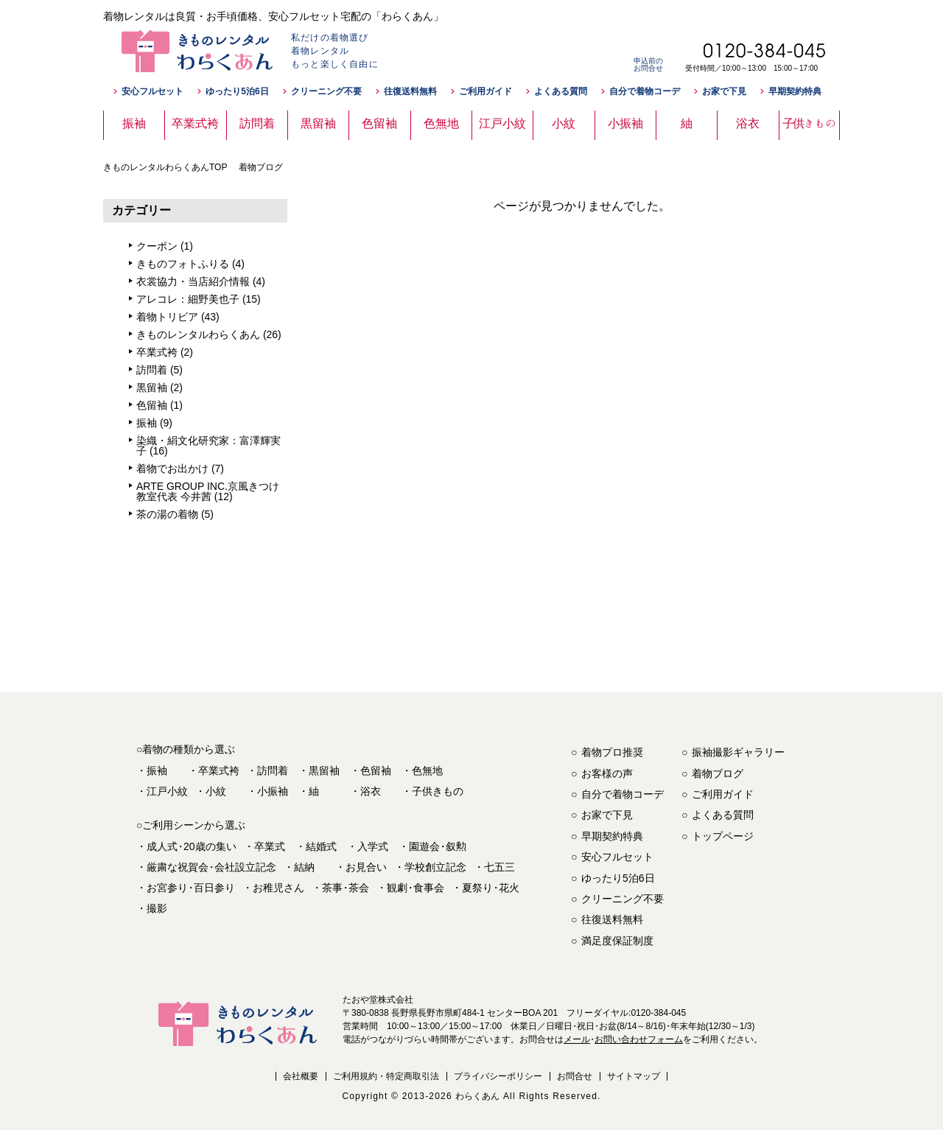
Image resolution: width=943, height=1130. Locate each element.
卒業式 (269, 846)
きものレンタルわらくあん (198, 334)
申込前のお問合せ (648, 64)
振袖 (146, 423)
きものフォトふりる (182, 264)
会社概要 (300, 1076)
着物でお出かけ (172, 468)
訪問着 (151, 370)
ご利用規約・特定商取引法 (386, 1076)
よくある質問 (560, 91)
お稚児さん (278, 888)
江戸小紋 (167, 791)
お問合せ (574, 1076)
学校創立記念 (435, 867)
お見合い (366, 867)
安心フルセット (152, 91)
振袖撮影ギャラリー (738, 752)
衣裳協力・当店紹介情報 (193, 281)
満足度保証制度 (617, 941)
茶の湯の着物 (167, 514)
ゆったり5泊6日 (237, 91)
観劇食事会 (415, 888)
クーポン (157, 246)
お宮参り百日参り (191, 888)
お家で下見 (724, 91)
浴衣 (370, 791)
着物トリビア (167, 317)
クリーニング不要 (326, 91)
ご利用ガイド (485, 91)
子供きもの (437, 791)
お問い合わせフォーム (639, 1039)
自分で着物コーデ (644, 91)
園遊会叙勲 (437, 846)
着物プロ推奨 (612, 752)
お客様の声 (607, 773)
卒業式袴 (157, 352)
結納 (304, 867)
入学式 (372, 846)
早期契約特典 (794, 91)
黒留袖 (151, 387)
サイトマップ (633, 1076)
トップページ (723, 836)
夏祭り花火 (490, 888)
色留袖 (151, 405)
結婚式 (321, 846)
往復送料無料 (410, 91)
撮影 (157, 908)
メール (577, 1039)
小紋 (216, 791)
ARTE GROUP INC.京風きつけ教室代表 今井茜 (207, 491)
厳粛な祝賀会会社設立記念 (211, 867)
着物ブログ (717, 773)
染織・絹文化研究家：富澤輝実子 (208, 446)
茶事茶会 (345, 888)
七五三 (499, 867)
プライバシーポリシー (498, 1076)
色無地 (427, 770)
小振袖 (272, 791)
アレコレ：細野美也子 (187, 299)
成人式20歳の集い (191, 846)
